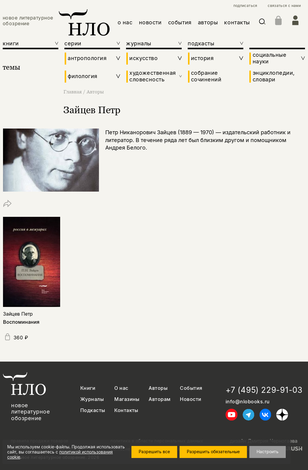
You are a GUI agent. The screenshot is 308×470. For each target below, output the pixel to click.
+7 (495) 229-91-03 (264, 390)
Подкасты (92, 410)
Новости (190, 399)
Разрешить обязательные (218, 453)
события (180, 22)
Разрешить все (159, 453)
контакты (237, 22)
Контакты (126, 410)
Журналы (92, 399)
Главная (73, 91)
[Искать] (262, 22)
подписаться (245, 6)
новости (150, 22)
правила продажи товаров (40, 440)
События (191, 388)
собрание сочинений (206, 76)
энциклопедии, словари (274, 76)
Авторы (95, 91)
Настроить (273, 453)
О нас (121, 388)
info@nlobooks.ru (248, 402)
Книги (87, 388)
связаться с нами (284, 6)
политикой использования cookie (93, 456)
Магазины (127, 399)
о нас (125, 22)
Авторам (160, 399)
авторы (208, 22)
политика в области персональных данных (156, 440)
